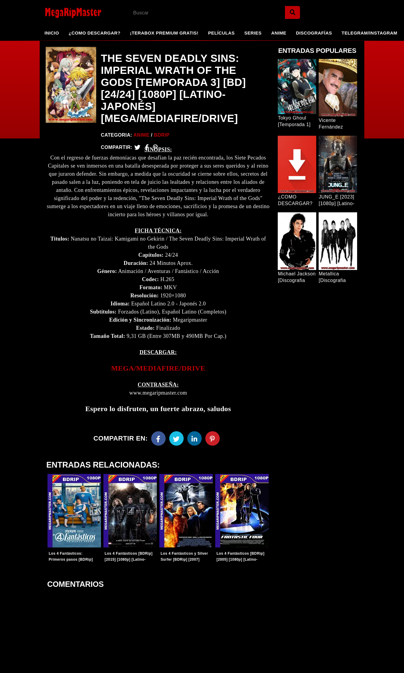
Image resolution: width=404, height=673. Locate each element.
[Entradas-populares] (74, 513)
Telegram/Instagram (369, 32)
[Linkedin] (194, 441)
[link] (158, 371)
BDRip (162, 135)
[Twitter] (137, 147)
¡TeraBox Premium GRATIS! (164, 32)
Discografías (314, 32)
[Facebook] (158, 441)
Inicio (51, 32)
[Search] (292, 12)
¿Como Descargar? (94, 32)
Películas (221, 32)
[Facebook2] (147, 147)
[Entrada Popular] (297, 86)
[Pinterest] (155, 147)
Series (253, 32)
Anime (278, 32)
